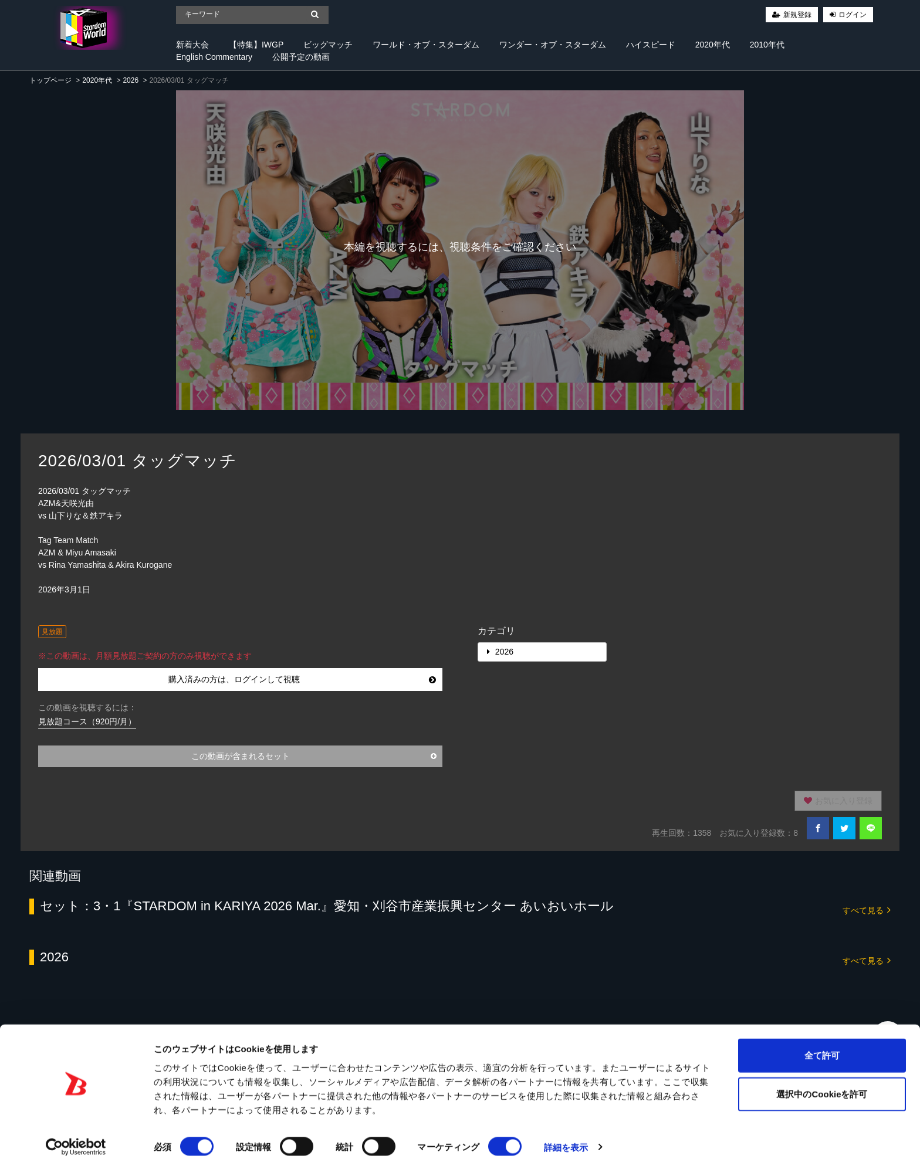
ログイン (852, 15)
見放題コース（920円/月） (87, 721)
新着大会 (192, 44)
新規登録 (797, 15)
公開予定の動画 (301, 57)
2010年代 (767, 44)
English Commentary (214, 57)
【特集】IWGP (256, 44)
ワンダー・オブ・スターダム (552, 44)
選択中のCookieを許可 (821, 1082)
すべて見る (867, 909)
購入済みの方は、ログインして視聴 (302, 679)
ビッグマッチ (328, 44)
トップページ (50, 80)
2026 (130, 80)
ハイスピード (650, 44)
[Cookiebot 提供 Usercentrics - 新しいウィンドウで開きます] (76, 1136)
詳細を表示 (566, 1136)
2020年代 (712, 44)
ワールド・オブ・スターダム (426, 44)
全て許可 (822, 1044)
